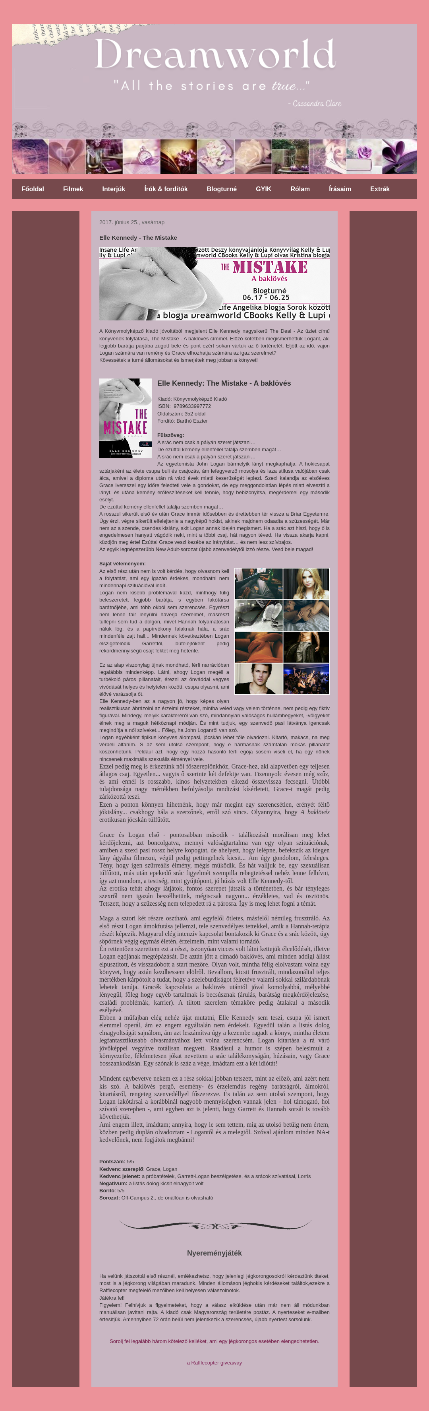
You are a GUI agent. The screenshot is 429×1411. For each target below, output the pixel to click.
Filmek (73, 189)
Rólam (300, 189)
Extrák (380, 189)
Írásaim (340, 189)
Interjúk (114, 189)
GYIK (263, 189)
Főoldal (32, 189)
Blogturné (222, 189)
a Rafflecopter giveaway (214, 1363)
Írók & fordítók (165, 189)
